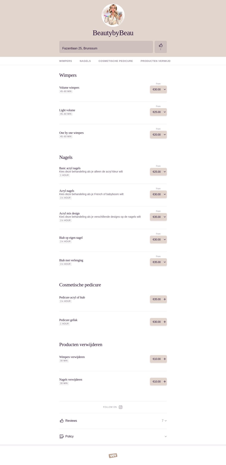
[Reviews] (161, 47)
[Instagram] (120, 407)
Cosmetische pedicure (116, 61)
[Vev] (113, 455)
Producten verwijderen (159, 61)
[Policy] (113, 436)
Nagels (85, 61)
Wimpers (65, 61)
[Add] (158, 89)
